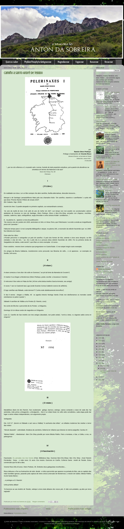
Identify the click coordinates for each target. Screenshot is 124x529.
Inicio (48, 509)
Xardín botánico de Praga (104, 261)
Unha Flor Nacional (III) (112, 205)
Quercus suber (12, 62)
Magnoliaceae (63, 62)
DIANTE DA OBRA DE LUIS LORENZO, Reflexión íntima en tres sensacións (112, 164)
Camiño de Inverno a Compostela (107, 179)
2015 (100, 380)
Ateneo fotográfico (102, 245)
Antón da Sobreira (104, 269)
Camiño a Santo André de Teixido (23, 73)
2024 (100, 343)
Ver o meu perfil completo (104, 272)
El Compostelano (101, 252)
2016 (100, 377)
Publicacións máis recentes (16, 509)
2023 (100, 346)
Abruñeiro (108, 191)
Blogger (76, 523)
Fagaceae (80, 62)
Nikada (59, 523)
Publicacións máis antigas (79, 509)
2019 (100, 357)
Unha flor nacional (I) (111, 132)
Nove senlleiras (101, 121)
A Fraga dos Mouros (102, 238)
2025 (100, 340)
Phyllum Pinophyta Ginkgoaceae (37, 62)
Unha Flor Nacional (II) (112, 147)
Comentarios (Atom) (20, 513)
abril (101, 368)
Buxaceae (94, 62)
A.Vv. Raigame (101, 235)
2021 (100, 352)
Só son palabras (101, 254)
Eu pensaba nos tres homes (23, 458)
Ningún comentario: (38, 501)
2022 (100, 349)
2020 (100, 355)
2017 (100, 363)
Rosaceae (109, 62)
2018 (100, 360)
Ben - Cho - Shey (110, 107)
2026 (100, 338)
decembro (103, 366)
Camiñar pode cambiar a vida (105, 218)
